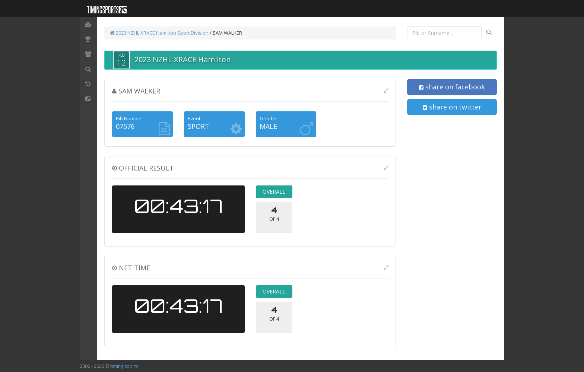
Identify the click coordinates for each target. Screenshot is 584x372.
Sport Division (193, 32)
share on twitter (452, 106)
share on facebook (452, 86)
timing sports (124, 366)
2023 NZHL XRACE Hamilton (143, 32)
